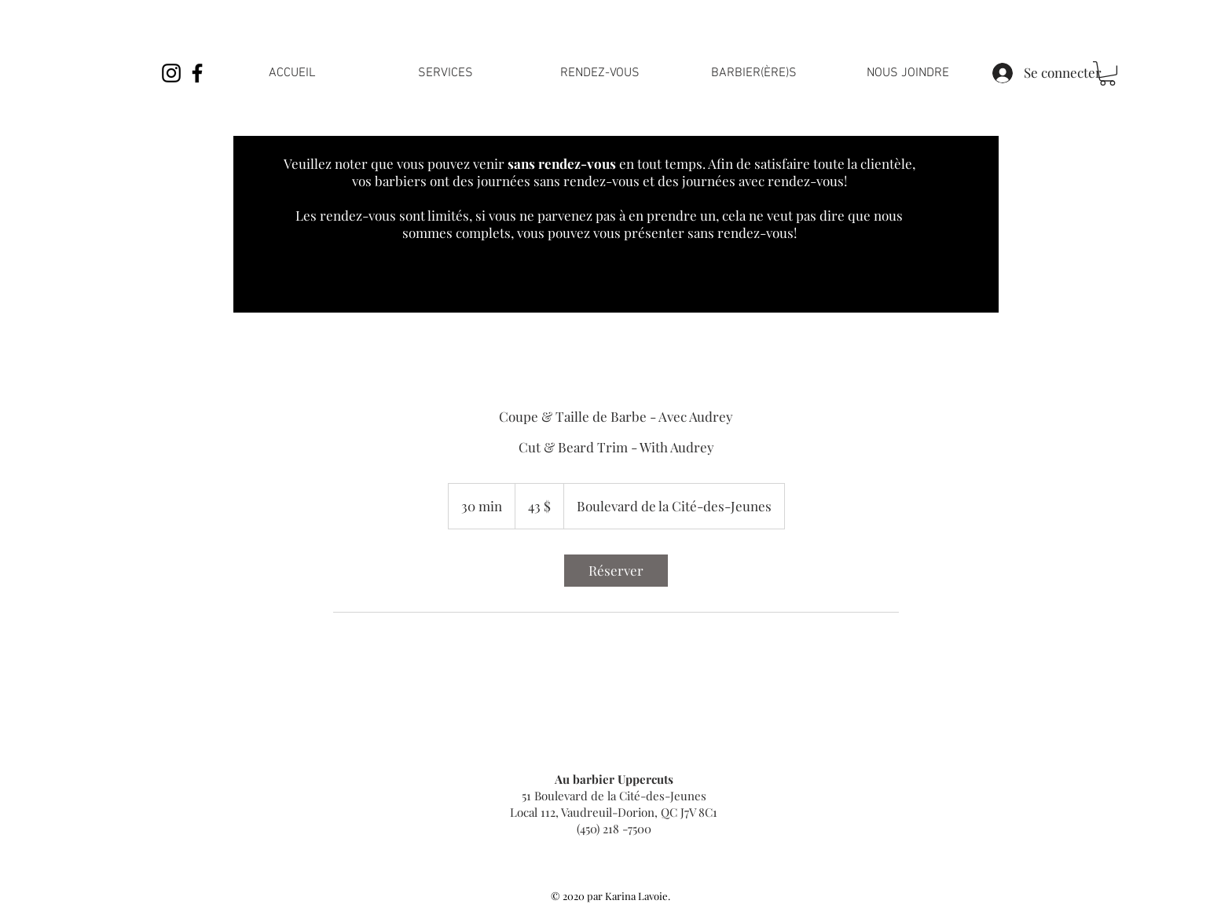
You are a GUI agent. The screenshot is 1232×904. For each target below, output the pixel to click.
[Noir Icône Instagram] (171, 73)
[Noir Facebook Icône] (197, 73)
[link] (1107, 73)
